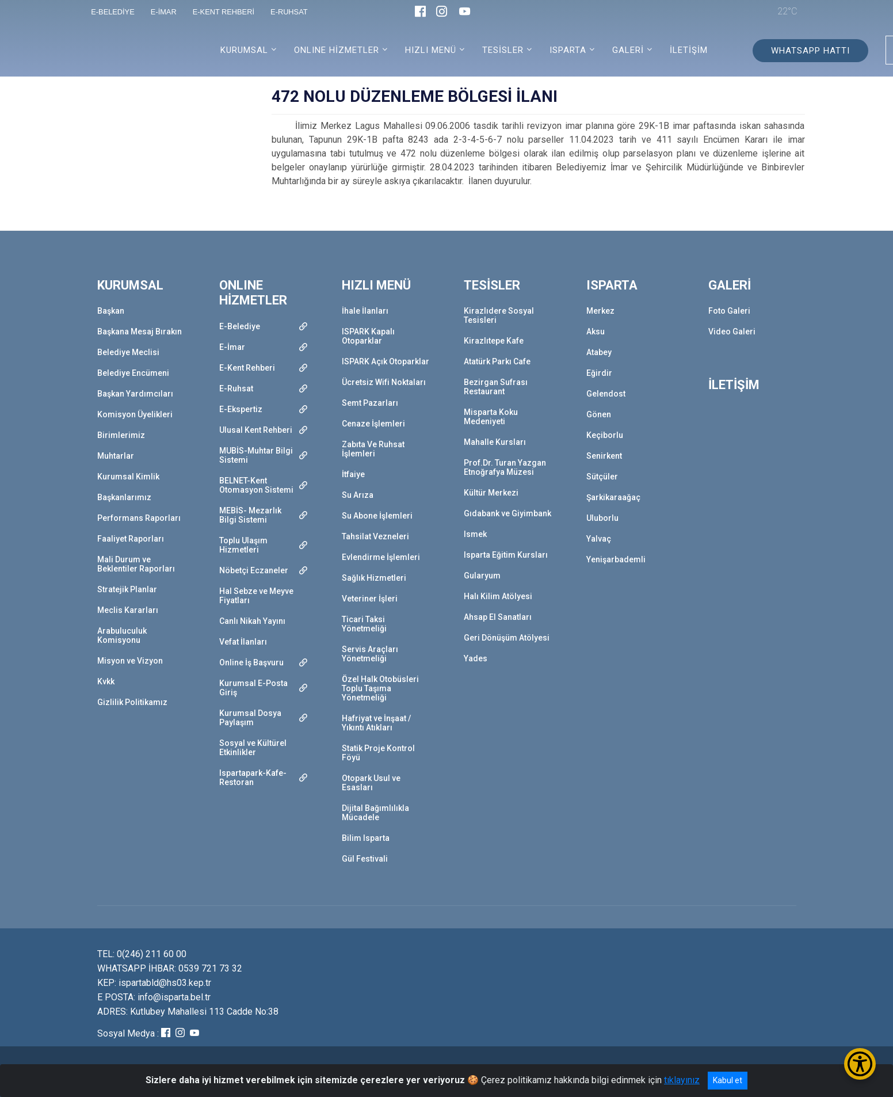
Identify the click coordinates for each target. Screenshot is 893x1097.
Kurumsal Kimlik (128, 476)
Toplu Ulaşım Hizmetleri (243, 545)
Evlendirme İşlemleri (381, 557)
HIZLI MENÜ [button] (430, 50)
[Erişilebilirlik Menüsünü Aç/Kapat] (860, 1064)
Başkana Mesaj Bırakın (139, 331)
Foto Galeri (729, 310)
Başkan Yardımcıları (135, 393)
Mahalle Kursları (495, 442)
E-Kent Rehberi (247, 367)
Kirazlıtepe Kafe (494, 340)
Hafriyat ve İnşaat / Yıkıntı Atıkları (376, 723)
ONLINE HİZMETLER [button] (336, 50)
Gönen (598, 414)
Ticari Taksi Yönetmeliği (364, 624)
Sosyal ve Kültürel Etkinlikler (253, 747)
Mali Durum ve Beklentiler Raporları (136, 564)
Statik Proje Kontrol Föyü (378, 753)
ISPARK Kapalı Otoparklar (368, 336)
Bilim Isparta (366, 838)
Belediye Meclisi (128, 352)
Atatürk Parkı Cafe (497, 361)
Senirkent (604, 455)
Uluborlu (602, 518)
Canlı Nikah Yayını (252, 621)
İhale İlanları (365, 310)
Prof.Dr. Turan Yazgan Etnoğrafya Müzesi (505, 467)
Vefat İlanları (243, 641)
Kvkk (106, 681)
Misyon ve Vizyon (130, 660)
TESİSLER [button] (503, 50)
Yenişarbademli (616, 559)
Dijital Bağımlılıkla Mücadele (375, 812)
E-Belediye (239, 326)
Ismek (475, 534)
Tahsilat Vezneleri (375, 536)
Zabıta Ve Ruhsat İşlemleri (373, 449)
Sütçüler (602, 476)
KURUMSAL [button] (244, 50)
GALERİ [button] (628, 50)
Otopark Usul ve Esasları (371, 783)
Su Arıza (357, 495)
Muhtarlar (115, 455)
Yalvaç (598, 538)
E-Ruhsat (236, 388)
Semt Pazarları (370, 402)
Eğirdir (599, 373)
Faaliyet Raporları (130, 538)
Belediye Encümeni (133, 373)
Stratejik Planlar (127, 589)
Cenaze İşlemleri (373, 423)
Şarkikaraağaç (613, 497)
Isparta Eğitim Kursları (506, 554)
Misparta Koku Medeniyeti (491, 416)
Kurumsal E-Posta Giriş (253, 688)
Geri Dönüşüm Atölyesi (506, 637)
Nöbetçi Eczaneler (253, 570)
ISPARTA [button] (567, 50)
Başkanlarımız (124, 497)
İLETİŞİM (689, 50)
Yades (475, 658)
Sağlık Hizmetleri (374, 577)
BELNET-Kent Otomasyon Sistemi (256, 485)
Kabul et (727, 1080)
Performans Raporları (139, 518)
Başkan (110, 310)
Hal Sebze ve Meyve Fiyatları (256, 595)
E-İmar (232, 347)
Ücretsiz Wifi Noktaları (384, 382)
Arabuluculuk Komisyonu (122, 635)
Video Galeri (731, 331)
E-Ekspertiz (240, 409)
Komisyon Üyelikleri (135, 414)
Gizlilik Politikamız (132, 702)
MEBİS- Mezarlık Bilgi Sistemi (250, 515)
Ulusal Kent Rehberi (255, 430)
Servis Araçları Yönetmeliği (370, 654)
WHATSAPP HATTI (810, 50)
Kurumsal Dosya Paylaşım (250, 718)
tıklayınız (682, 1080)
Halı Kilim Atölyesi (498, 596)
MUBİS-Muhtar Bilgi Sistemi (256, 455)
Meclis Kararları (127, 610)
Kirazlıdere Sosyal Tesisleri (499, 315)
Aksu (595, 331)
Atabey (599, 352)
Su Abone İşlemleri (377, 515)
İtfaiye (353, 474)
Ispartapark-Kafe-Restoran (253, 777)
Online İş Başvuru (251, 662)
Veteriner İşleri (370, 598)
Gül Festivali (365, 858)
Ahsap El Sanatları (498, 617)
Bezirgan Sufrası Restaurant (496, 387)
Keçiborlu (604, 435)
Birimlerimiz (121, 435)
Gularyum (482, 575)
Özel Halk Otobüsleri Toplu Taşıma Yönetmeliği (380, 688)
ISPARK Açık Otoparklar (385, 361)
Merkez (600, 310)
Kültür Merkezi (491, 492)
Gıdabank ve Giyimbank (507, 513)
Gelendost (605, 393)
